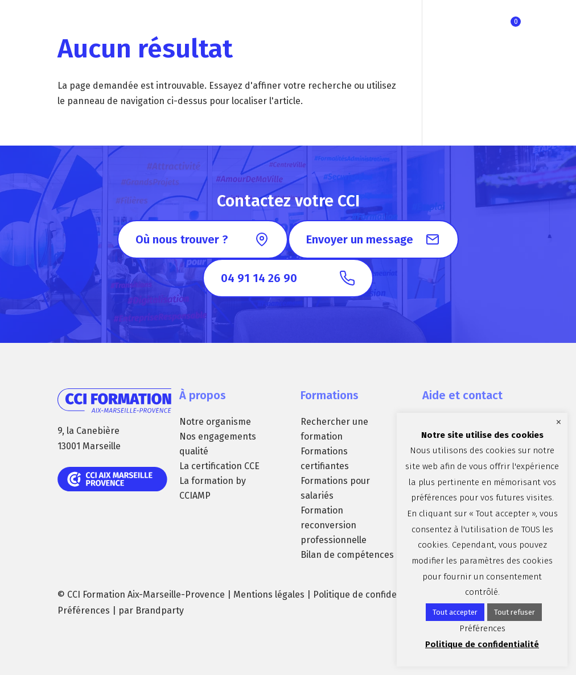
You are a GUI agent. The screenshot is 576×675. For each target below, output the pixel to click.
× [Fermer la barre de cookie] (559, 422)
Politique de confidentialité (369, 594)
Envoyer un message (359, 239)
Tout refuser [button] (514, 612)
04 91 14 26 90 (259, 278)
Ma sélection (516, 21)
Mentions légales (269, 594)
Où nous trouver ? (181, 239)
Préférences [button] (83, 610)
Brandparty (159, 610)
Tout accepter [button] (455, 612)
